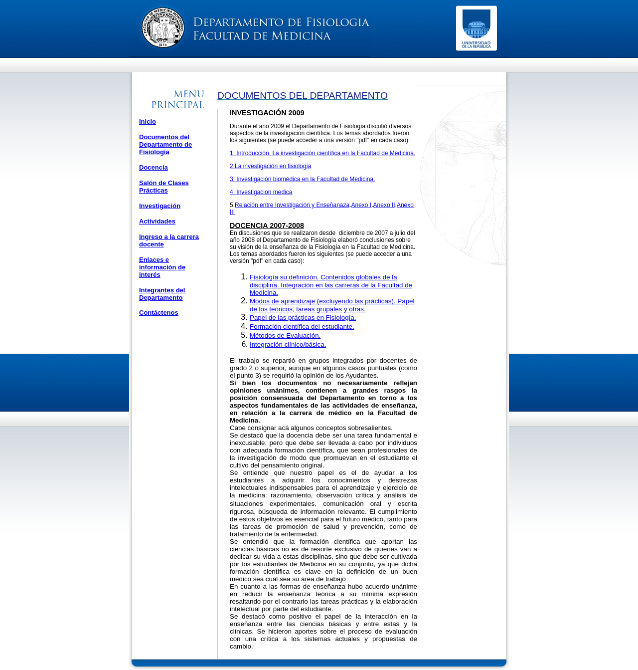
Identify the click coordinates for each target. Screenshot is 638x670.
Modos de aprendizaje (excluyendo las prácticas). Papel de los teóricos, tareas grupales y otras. (332, 305)
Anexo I (361, 205)
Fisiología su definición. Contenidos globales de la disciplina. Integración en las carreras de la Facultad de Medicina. (331, 284)
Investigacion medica (264, 192)
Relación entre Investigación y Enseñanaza (292, 205)
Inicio (147, 121)
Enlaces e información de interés (162, 267)
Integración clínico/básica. (288, 344)
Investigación (159, 206)
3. (233, 179)
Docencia (153, 167)
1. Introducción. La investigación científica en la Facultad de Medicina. (322, 153)
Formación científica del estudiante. (302, 326)
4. (233, 192)
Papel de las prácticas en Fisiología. (303, 317)
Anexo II (384, 205)
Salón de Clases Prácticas (164, 186)
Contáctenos (158, 312)
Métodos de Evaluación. (285, 335)
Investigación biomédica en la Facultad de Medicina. (305, 179)
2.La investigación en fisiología (270, 166)
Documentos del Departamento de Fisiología (165, 144)
